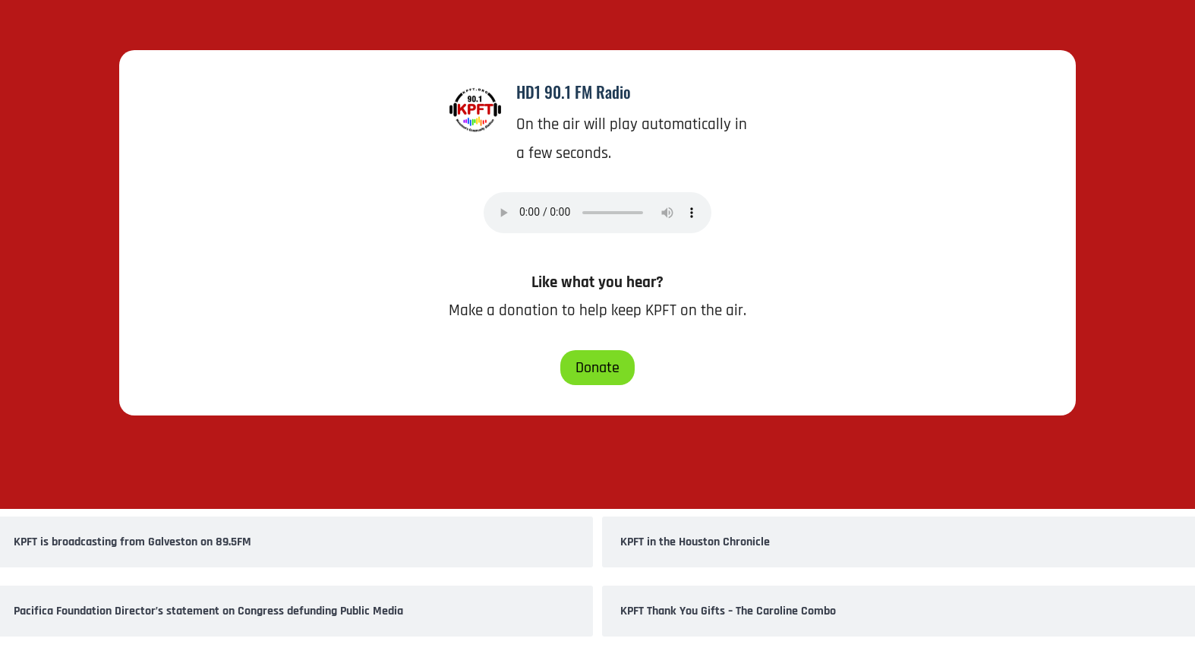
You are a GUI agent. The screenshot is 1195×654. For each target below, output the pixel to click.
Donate (597, 368)
